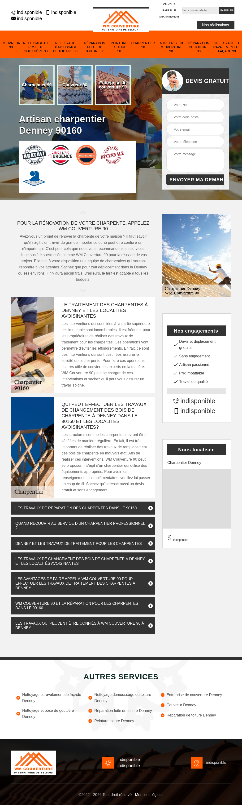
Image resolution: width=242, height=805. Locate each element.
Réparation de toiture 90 (198, 47)
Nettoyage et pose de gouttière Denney (45, 713)
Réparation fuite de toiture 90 (94, 47)
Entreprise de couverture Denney (191, 695)
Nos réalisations (215, 25)
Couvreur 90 (10, 45)
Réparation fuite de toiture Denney (120, 710)
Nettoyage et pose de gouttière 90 (35, 47)
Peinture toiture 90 (119, 47)
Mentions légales (149, 795)
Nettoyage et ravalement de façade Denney (48, 698)
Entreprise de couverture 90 (171, 47)
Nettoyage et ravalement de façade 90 (227, 47)
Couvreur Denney (178, 705)
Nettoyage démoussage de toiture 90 (65, 47)
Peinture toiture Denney (111, 721)
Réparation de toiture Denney (188, 715)
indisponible (26, 12)
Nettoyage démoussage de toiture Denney (119, 698)
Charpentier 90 (143, 45)
